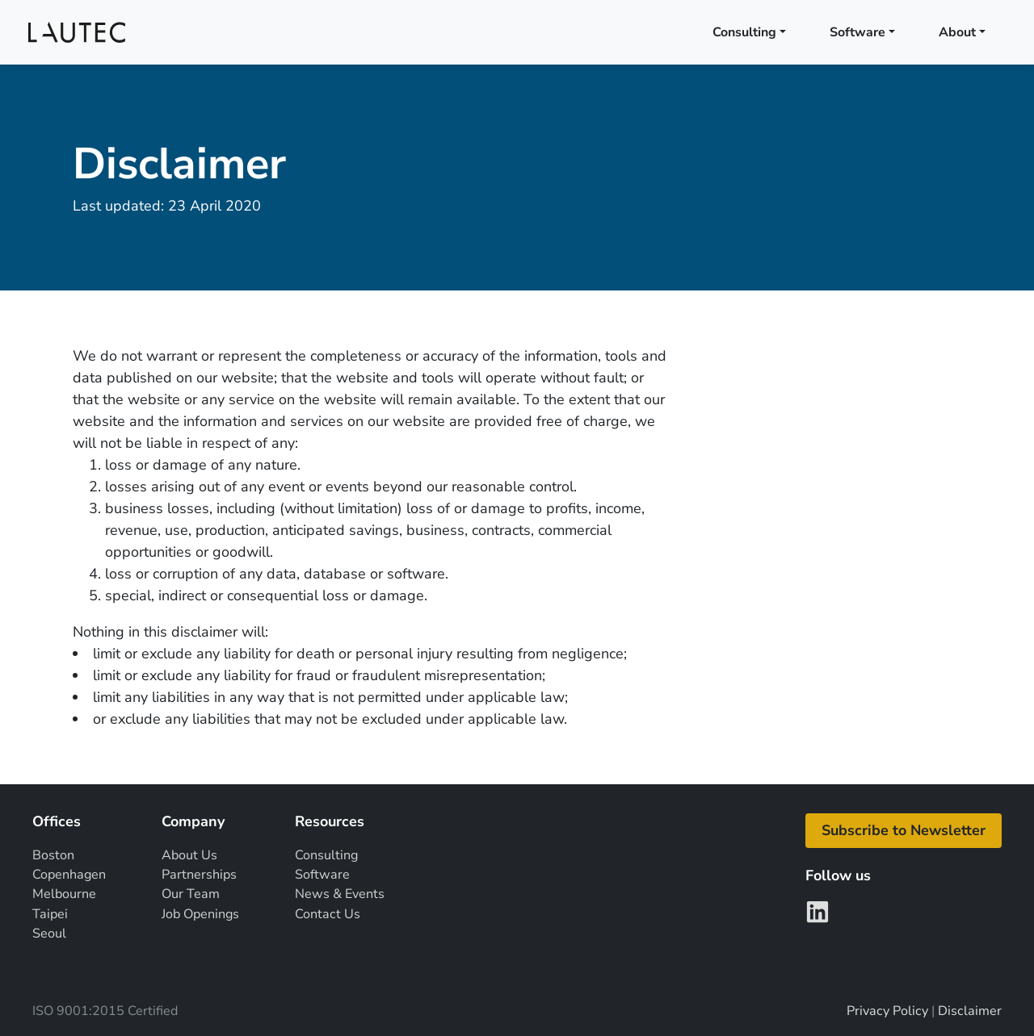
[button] (903, 830)
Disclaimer (970, 1011)
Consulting (744, 32)
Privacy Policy (887, 1011)
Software (857, 32)
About (957, 32)
